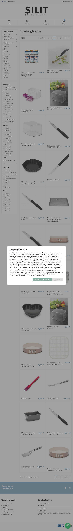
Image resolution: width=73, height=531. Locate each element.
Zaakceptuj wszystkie (42, 280)
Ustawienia (58, 280)
